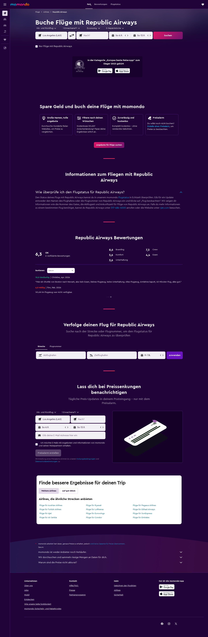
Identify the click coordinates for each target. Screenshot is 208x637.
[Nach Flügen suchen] (5, 13)
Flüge (37, 12)
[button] (5, 4)
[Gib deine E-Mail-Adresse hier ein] (73, 435)
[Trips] (5, 40)
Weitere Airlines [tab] (48, 491)
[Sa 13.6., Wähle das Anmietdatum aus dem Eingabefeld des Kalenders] (152, 355)
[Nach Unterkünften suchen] (5, 19)
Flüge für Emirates (141, 518)
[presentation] (122, 70)
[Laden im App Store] (122, 71)
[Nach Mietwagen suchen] (5, 25)
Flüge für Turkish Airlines (50, 509)
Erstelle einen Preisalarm (158, 126)
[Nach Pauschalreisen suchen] (5, 31)
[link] (109, 145)
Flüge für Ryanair (94, 505)
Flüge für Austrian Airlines (50, 505)
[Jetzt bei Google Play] (105, 71)
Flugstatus (123, 197)
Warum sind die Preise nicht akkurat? (110, 562)
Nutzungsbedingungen (86, 459)
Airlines (46, 12)
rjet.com (164, 208)
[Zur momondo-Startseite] (19, 4)
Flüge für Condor (94, 518)
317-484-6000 (118, 208)
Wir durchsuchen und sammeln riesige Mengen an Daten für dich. (110, 557)
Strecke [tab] (41, 346)
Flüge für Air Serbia (48, 518)
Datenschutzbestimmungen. (46, 461)
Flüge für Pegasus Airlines (144, 505)
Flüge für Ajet (45, 513)
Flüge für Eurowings (95, 513)
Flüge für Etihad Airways (144, 509)
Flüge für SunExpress (142, 513)
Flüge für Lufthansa (94, 509)
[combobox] (46, 28)
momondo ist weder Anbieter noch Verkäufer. (110, 552)
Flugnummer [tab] (55, 346)
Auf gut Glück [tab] (68, 491)
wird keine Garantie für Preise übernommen (107, 544)
